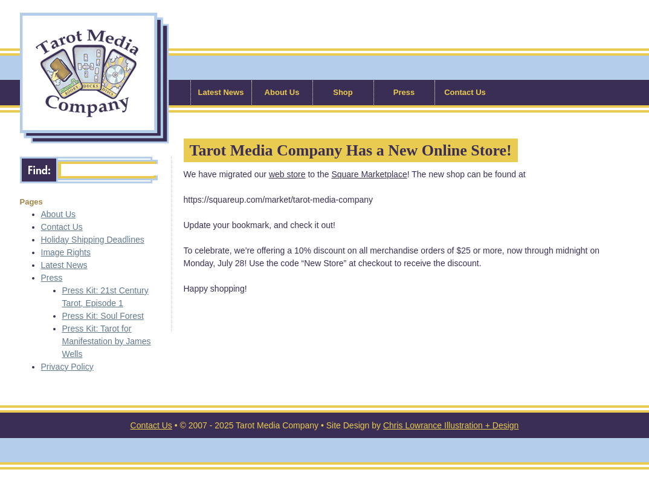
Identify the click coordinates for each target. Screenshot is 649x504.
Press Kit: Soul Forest (103, 316)
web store (287, 174)
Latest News (221, 92)
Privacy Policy (67, 366)
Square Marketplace (369, 174)
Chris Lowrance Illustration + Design (451, 425)
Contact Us (465, 92)
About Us (282, 92)
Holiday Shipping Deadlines (92, 239)
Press (404, 92)
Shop (343, 92)
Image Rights (66, 252)
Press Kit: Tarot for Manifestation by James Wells (106, 341)
